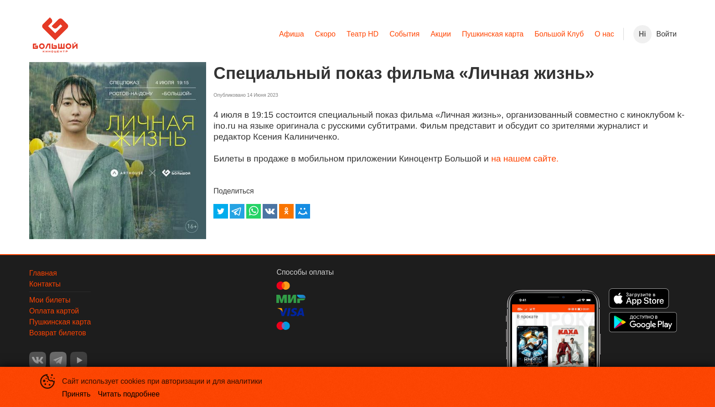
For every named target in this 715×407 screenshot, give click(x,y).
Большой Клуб (559, 34)
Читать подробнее (129, 394)
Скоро (325, 34)
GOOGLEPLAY (643, 322)
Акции (440, 34)
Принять (76, 394)
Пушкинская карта (492, 34)
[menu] (350, 34)
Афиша (291, 34)
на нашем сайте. (525, 158)
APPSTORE (638, 298)
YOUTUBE (78, 360)
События (404, 34)
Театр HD (362, 34)
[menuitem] (292, 34)
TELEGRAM (58, 360)
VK (37, 360)
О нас (604, 34)
